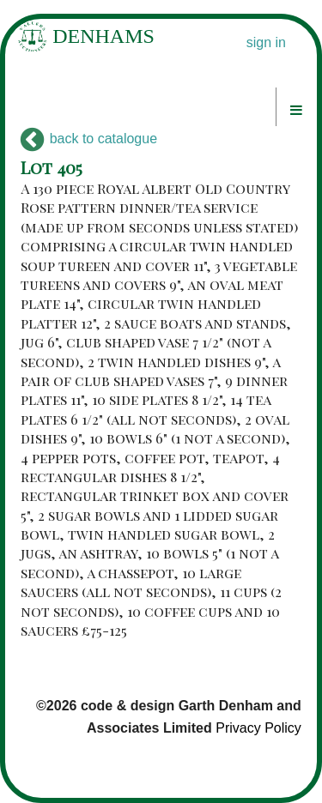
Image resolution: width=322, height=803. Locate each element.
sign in (266, 42)
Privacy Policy (258, 728)
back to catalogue (89, 138)
